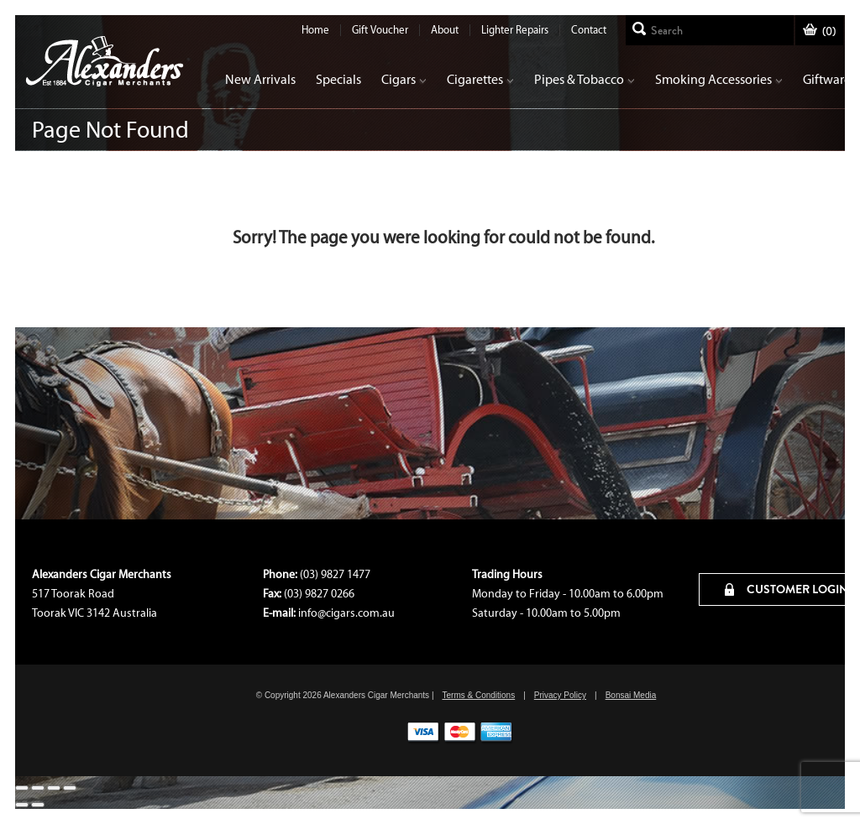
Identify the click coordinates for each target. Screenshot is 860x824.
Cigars (404, 79)
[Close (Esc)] (22, 787)
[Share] (38, 787)
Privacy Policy (560, 695)
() (819, 31)
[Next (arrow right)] (38, 804)
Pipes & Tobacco (584, 79)
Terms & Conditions (478, 695)
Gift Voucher (380, 29)
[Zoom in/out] (69, 787)
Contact (588, 29)
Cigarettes (480, 79)
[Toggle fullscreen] (53, 787)
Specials (338, 79)
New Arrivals (260, 79)
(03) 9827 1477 (335, 574)
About (445, 29)
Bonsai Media (631, 695)
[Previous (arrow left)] (22, 804)
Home (315, 29)
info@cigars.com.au (346, 613)
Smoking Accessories (719, 79)
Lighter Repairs (514, 29)
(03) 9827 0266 (319, 594)
